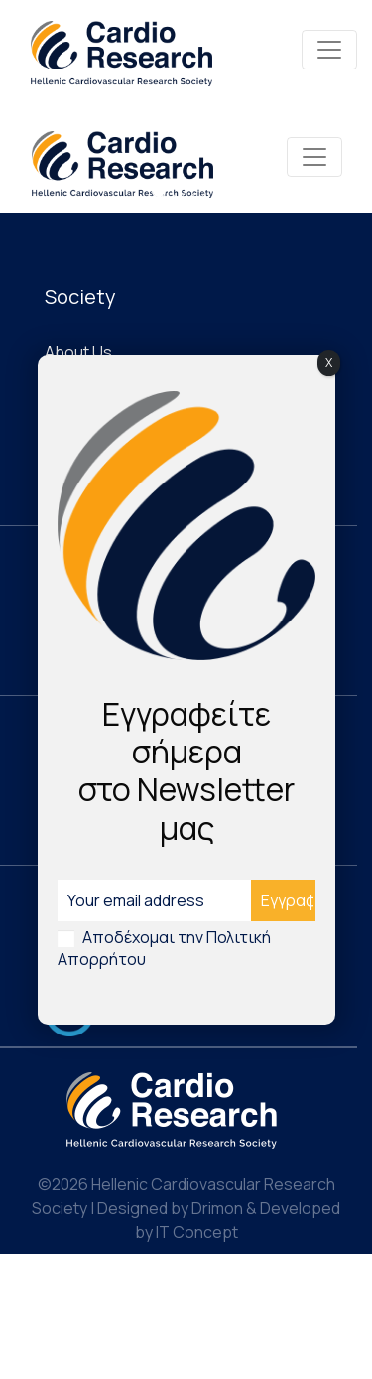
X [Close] (328, 362)
